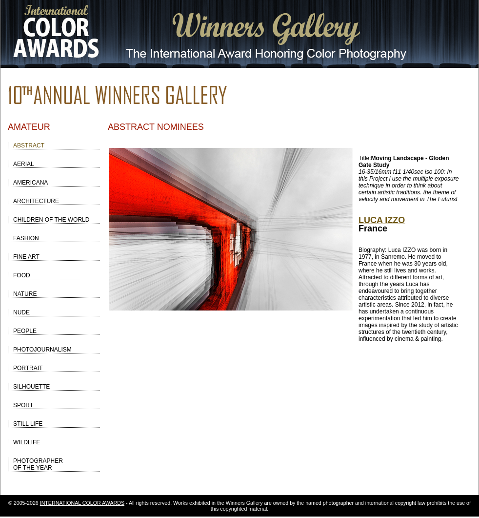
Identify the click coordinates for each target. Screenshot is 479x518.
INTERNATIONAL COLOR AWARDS (82, 503)
